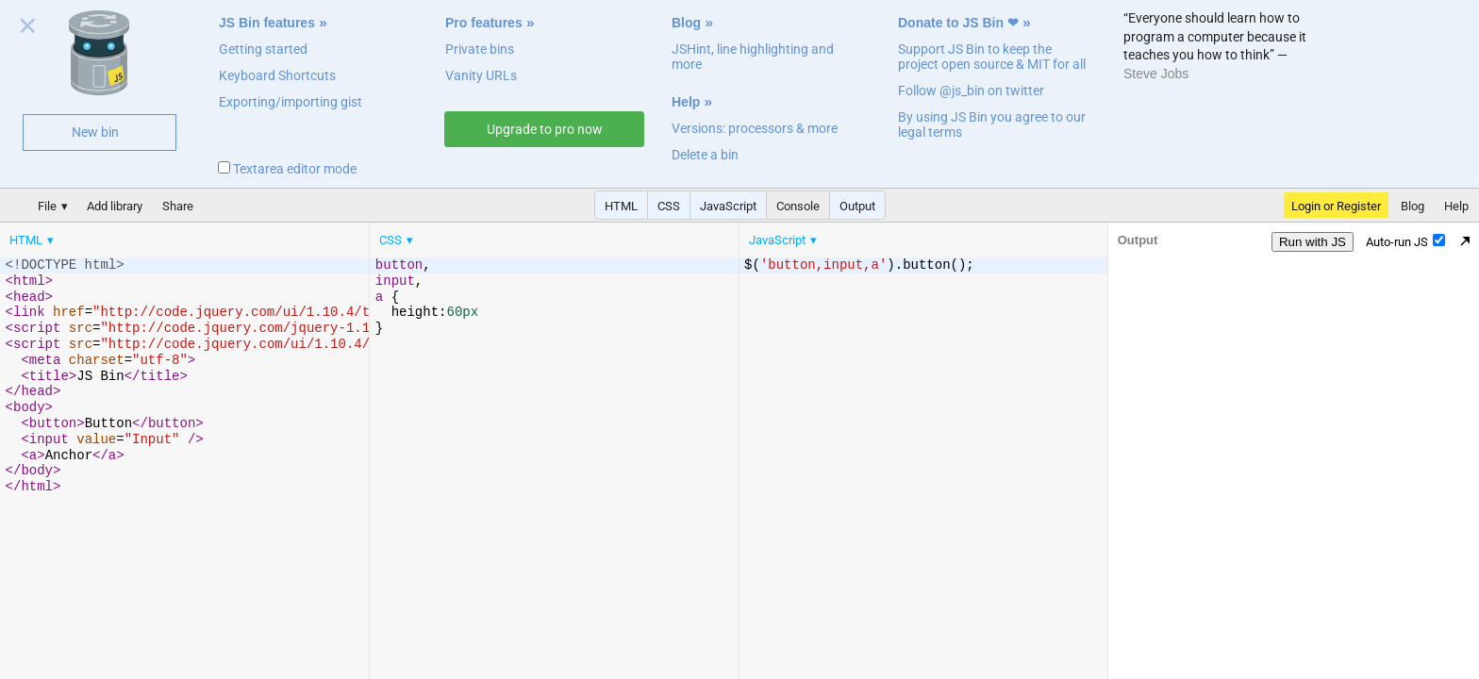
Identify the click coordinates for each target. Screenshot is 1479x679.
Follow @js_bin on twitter (971, 90)
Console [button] (798, 206)
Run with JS (1312, 242)
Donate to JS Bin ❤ (958, 22)
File (47, 206)
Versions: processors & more (755, 128)
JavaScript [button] (728, 206)
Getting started (263, 49)
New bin (95, 132)
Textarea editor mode (287, 168)
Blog (686, 22)
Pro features (484, 22)
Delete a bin (705, 154)
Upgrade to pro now (545, 129)
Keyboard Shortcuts (277, 75)
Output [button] (857, 206)
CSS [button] (668, 206)
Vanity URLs (481, 75)
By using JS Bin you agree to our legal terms (992, 124)
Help (686, 101)
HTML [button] (621, 206)
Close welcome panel (28, 29)
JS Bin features (267, 22)
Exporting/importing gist (290, 101)
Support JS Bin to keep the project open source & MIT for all (992, 56)
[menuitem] (33, 240)
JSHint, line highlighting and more (753, 56)
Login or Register (1336, 206)
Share (177, 206)
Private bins (479, 49)
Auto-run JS (1405, 241)
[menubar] (151, 236)
